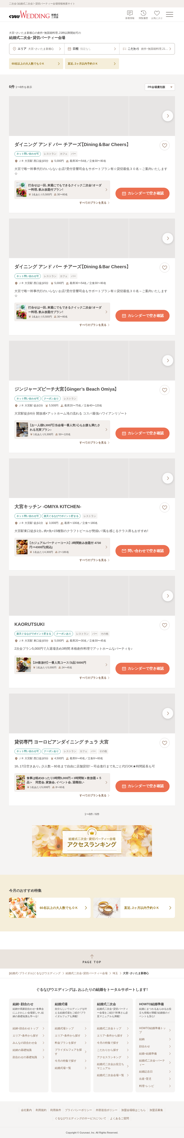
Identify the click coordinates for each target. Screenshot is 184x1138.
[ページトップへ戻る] (92, 959)
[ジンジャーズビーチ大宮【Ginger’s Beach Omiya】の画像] (92, 361)
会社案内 (26, 1110)
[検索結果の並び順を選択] (160, 87)
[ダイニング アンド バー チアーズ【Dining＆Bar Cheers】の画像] (92, 116)
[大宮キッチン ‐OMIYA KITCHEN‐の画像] (92, 478)
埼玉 (115, 973)
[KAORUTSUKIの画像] (92, 596)
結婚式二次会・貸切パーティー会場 (87, 973)
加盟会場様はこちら (133, 1110)
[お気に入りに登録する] (165, 145)
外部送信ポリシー (106, 1110)
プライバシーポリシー (78, 1110)
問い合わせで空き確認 (142, 551)
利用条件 (55, 1110)
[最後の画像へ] (167, 115)
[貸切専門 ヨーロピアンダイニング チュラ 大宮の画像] (92, 713)
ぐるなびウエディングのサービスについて (80, 1118)
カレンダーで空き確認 (142, 193)
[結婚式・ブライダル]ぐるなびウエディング (35, 973)
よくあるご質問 (119, 1118)
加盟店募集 (156, 1110)
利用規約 (41, 1110)
